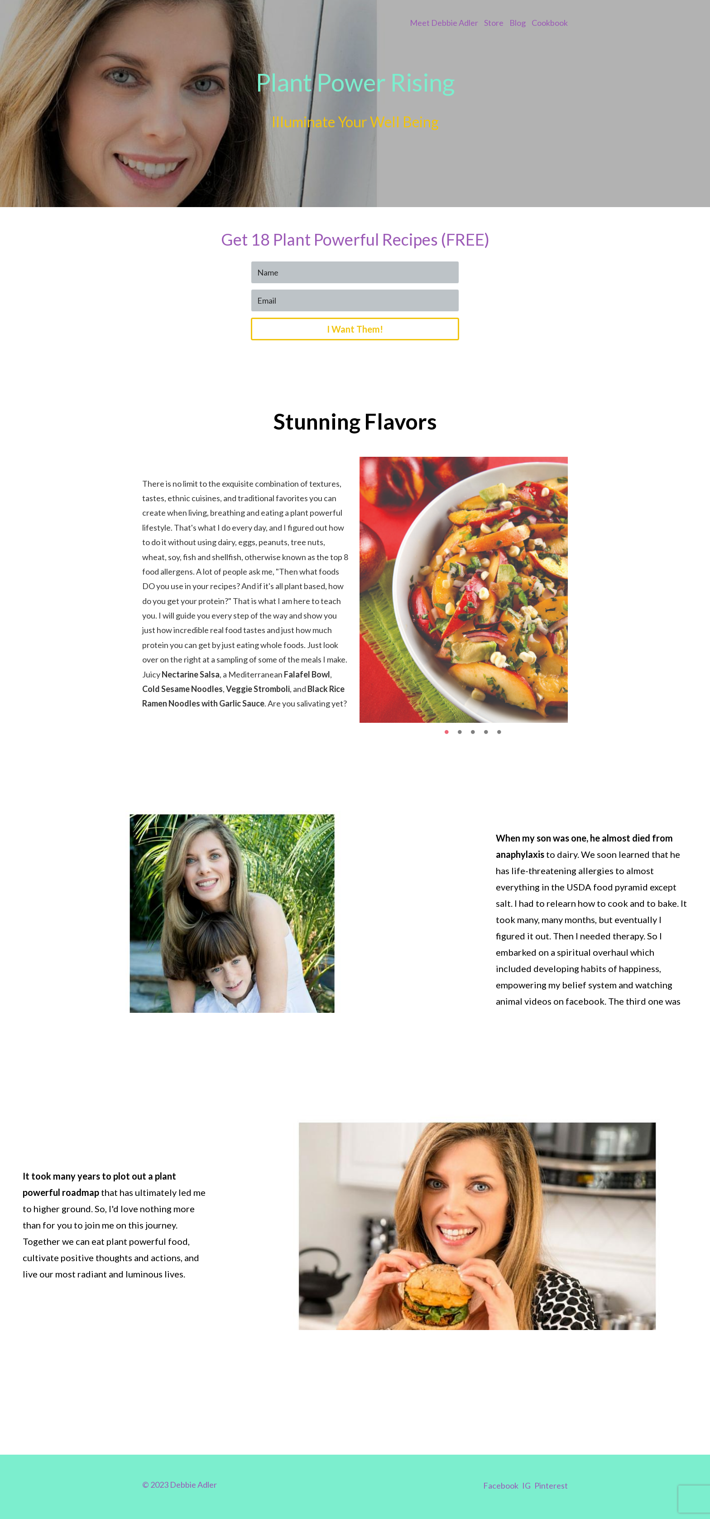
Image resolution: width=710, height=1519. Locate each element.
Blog (517, 23)
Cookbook (550, 23)
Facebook (500, 1485)
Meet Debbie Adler (444, 23)
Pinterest (551, 1485)
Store (494, 23)
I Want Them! (355, 329)
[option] (464, 589)
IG (526, 1485)
